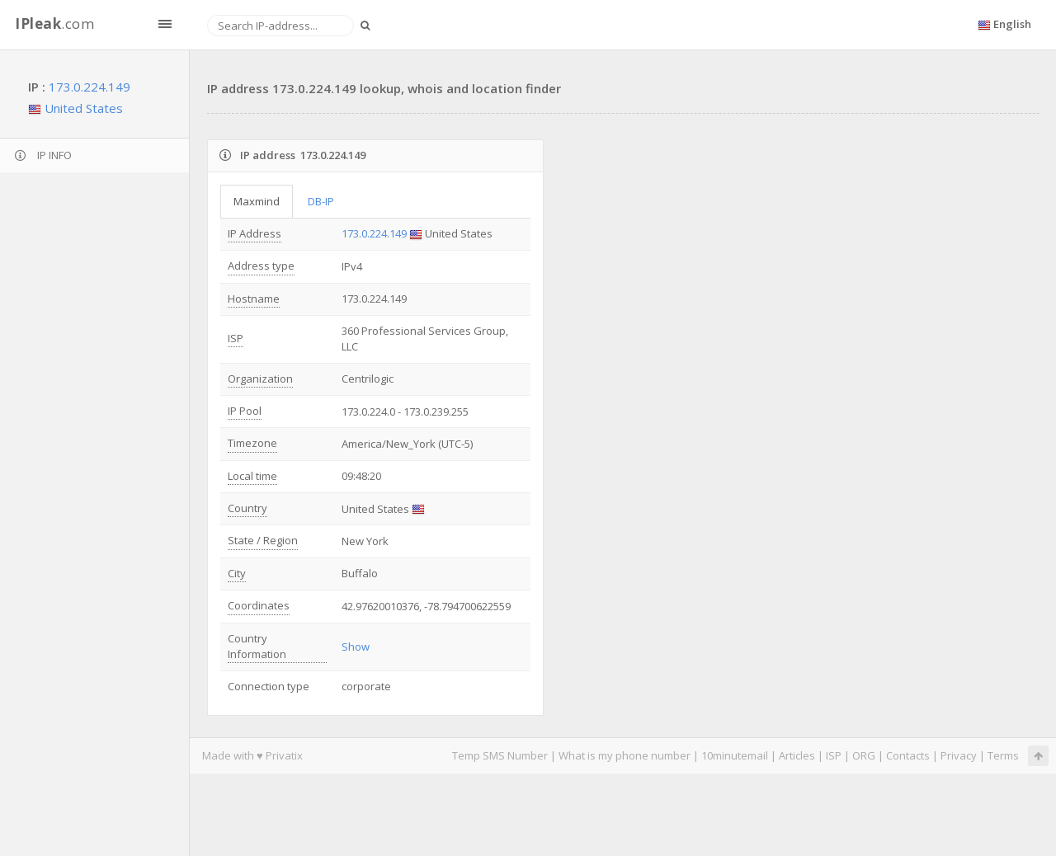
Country (247, 508)
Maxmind (256, 201)
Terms (1003, 755)
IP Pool (245, 410)
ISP (235, 338)
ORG (863, 755)
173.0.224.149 (89, 86)
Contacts (908, 755)
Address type (261, 265)
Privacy (958, 755)
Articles (797, 755)
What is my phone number (625, 755)
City (237, 573)
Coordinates (259, 605)
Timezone (252, 442)
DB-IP (321, 201)
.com (54, 23)
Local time (252, 475)
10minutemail (734, 755)
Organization (260, 378)
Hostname (254, 298)
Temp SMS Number (500, 755)
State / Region (263, 540)
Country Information (257, 646)
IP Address (254, 233)
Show (356, 646)
